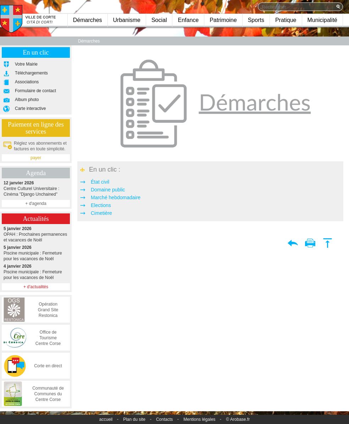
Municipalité (322, 20)
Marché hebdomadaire (115, 197)
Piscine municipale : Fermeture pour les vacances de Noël (36, 253)
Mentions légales (199, 419)
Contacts (164, 419)
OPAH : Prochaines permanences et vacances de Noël (36, 234)
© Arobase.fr (238, 419)
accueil (105, 419)
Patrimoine (223, 20)
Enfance (188, 20)
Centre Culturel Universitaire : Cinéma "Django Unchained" (36, 188)
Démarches (87, 20)
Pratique (286, 20)
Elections (101, 205)
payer (36, 157)
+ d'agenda (35, 203)
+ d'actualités (35, 286)
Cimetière (101, 213)
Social (159, 20)
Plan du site (134, 419)
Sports (256, 20)
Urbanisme (126, 20)
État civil (100, 182)
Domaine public (108, 190)
